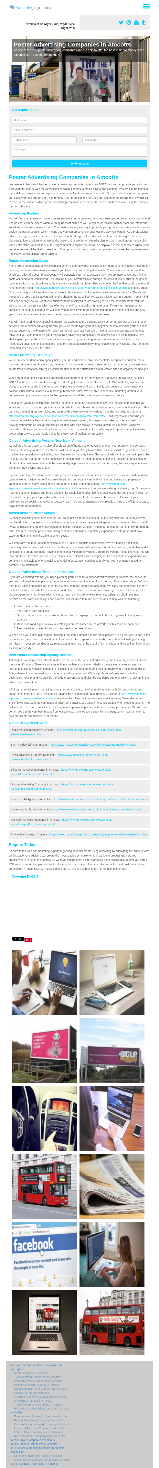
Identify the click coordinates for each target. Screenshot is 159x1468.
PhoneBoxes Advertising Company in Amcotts (42, 1408)
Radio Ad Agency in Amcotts (31, 1373)
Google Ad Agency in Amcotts (32, 1392)
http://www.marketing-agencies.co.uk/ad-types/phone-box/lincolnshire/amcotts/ (82, 287)
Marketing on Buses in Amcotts (33, 1400)
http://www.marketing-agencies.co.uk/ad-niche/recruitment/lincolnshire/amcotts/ (57, 416)
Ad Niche (16, 1412)
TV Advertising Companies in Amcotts (37, 1377)
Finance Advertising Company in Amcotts (39, 1428)
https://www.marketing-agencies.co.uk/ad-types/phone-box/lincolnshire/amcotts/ (98, 834)
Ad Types (17, 1369)
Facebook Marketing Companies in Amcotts (40, 1396)
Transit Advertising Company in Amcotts (38, 1404)
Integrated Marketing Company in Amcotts (36, 1365)
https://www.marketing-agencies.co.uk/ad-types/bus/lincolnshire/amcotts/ (96, 809)
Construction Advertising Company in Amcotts (42, 1424)
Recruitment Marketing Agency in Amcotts (39, 1436)
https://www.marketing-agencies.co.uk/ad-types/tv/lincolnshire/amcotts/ (93, 744)
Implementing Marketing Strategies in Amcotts (42, 1459)
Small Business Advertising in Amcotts (34, 1463)
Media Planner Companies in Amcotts (34, 1444)
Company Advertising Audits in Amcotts (38, 1455)
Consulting (17, 1451)
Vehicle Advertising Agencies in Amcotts (38, 1432)
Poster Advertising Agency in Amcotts (36, 1384)
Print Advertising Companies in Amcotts (38, 1381)
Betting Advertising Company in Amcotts (38, 1420)
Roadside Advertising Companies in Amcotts (41, 1388)
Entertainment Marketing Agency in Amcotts (40, 1416)
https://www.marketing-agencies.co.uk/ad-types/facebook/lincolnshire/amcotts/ (99, 799)
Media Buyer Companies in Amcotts (33, 1440)
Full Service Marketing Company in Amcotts (37, 1447)
